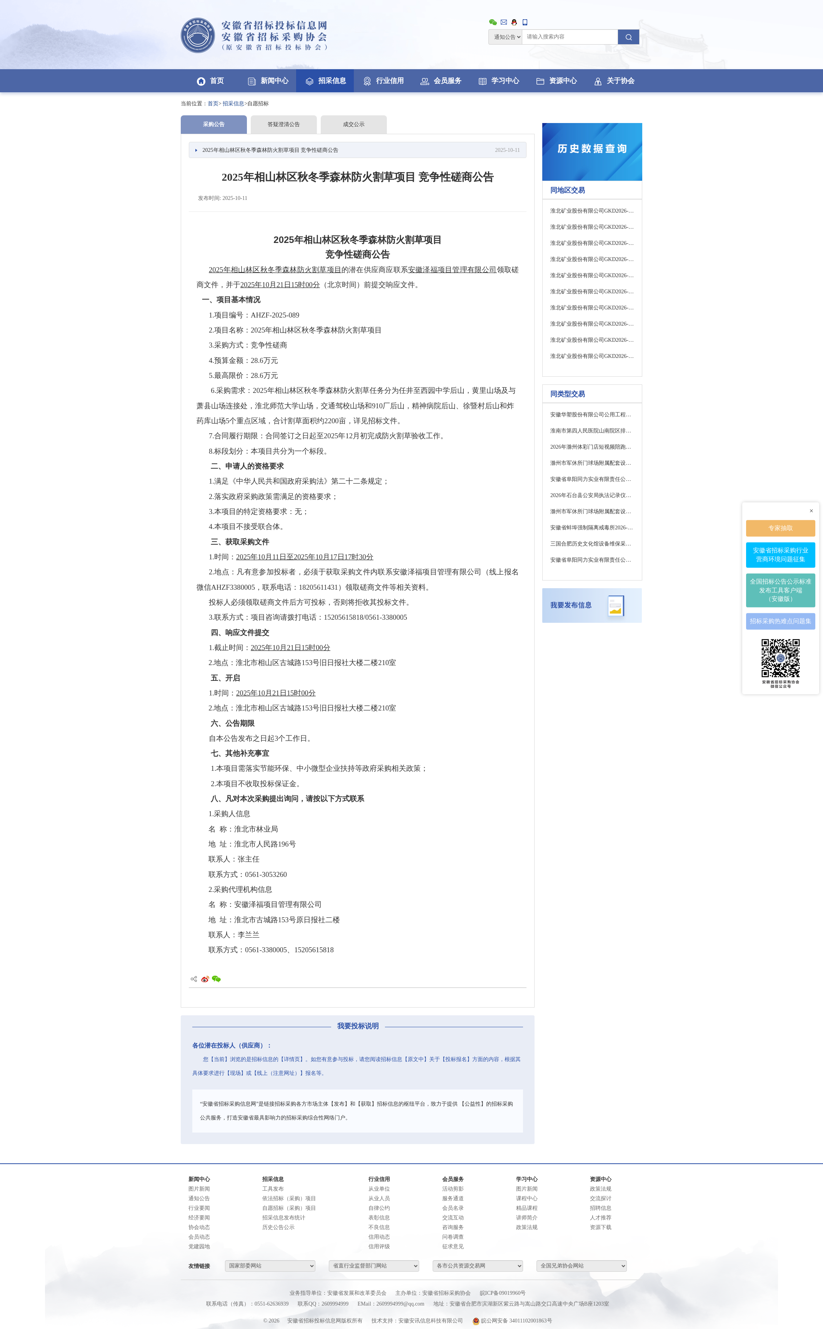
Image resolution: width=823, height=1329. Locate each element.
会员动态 (199, 1237)
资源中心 (556, 81)
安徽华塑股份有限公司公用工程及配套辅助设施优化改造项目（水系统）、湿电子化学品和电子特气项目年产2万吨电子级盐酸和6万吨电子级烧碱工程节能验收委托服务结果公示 (592, 414)
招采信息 (325, 81)
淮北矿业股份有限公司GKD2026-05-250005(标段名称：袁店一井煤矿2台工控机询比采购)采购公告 (592, 308)
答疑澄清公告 (284, 124)
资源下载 (600, 1227)
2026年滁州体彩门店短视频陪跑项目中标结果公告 (592, 447)
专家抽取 (780, 527)
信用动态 (379, 1237)
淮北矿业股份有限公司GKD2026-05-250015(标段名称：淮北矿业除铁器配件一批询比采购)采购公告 (592, 259)
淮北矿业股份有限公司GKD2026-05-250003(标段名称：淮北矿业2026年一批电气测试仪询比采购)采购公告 (592, 275)
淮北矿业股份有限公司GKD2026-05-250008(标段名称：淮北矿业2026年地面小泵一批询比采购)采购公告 (592, 356)
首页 (209, 81)
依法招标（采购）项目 (289, 1198)
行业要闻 (199, 1208)
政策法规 (527, 1227)
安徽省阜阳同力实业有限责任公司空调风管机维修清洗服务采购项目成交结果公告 (592, 560)
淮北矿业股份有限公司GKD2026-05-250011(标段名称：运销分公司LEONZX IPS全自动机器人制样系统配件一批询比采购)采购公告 (592, 227)
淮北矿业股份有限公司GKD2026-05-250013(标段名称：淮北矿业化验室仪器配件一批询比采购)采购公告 (592, 243)
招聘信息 (600, 1208)
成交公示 (354, 124)
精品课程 (527, 1208)
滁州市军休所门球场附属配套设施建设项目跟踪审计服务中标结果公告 (592, 463)
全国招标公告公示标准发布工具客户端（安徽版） (780, 590)
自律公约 (379, 1208)
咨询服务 (453, 1227)
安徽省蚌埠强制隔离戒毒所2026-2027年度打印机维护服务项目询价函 (592, 528)
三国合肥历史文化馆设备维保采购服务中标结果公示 (592, 544)
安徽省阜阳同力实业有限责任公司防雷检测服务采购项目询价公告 (592, 479)
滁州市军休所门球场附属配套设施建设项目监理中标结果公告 (592, 511)
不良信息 (379, 1227)
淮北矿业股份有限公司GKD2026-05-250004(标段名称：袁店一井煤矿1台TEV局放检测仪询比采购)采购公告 (592, 291)
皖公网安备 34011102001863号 (512, 1321)
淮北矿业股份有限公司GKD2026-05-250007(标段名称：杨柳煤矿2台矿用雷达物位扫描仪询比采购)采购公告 (592, 340)
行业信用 (383, 81)
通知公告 (199, 1198)
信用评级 (379, 1246)
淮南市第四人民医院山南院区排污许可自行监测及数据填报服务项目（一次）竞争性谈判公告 (592, 431)
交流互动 (453, 1218)
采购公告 (214, 124)
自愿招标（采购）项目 (289, 1208)
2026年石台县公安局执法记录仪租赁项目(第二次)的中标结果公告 (592, 495)
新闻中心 (267, 81)
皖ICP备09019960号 (503, 1293)
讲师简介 (527, 1218)
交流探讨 (600, 1198)
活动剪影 (453, 1189)
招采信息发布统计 (283, 1218)
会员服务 (440, 81)
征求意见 (453, 1246)
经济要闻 (199, 1218)
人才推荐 (600, 1218)
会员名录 (453, 1208)
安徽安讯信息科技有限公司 (430, 1321)
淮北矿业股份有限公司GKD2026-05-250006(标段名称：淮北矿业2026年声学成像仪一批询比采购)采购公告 (592, 324)
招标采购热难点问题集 (780, 620)
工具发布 (273, 1189)
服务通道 (453, 1198)
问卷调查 (453, 1237)
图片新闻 (199, 1189)
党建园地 (199, 1246)
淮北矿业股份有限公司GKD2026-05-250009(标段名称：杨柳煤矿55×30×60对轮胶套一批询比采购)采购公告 (592, 211)
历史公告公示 (278, 1227)
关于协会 (613, 81)
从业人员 (379, 1198)
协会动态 (199, 1227)
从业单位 (379, 1189)
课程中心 (527, 1198)
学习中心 (498, 81)
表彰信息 (379, 1218)
